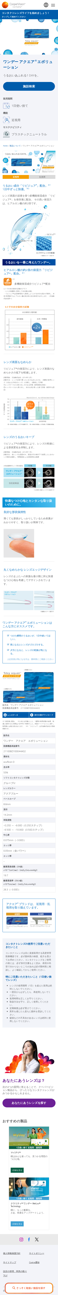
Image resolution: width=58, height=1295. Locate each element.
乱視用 (42, 176)
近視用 (16, 176)
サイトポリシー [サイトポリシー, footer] (36, 1253)
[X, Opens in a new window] (37, 1240)
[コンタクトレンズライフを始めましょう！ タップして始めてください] (29, 14)
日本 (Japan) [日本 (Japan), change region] (46, 5)
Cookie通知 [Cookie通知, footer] (34, 1262)
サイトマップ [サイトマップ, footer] (9, 1262)
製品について (15, 145)
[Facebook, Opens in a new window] (29, 1240)
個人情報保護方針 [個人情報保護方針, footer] (11, 1253)
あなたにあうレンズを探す (29, 1103)
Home (5, 145)
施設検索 (29, 86)
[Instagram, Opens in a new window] (21, 1240)
